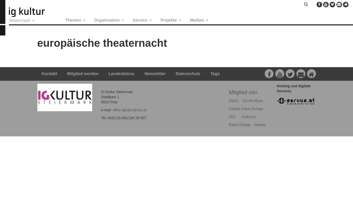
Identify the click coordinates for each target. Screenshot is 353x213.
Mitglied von (243, 92)
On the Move (253, 101)
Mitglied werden (83, 73)
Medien (199, 20)
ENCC (234, 101)
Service (142, 20)
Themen (75, 20)
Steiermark (22, 20)
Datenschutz (188, 73)
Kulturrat (248, 117)
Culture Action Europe (246, 109)
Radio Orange (240, 125)
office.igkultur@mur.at (130, 110)
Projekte (171, 20)
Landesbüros (121, 73)
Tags (215, 73)
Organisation (109, 20)
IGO (232, 117)
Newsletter (155, 73)
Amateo (259, 125)
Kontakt (49, 73)
